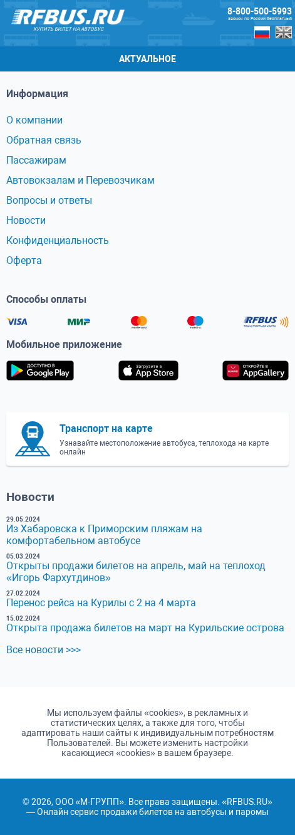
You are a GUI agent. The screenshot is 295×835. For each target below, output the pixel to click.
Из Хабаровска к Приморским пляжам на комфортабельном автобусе (104, 535)
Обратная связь (43, 140)
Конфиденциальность (57, 240)
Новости (26, 220)
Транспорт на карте (106, 428)
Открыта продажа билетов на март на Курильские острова (145, 628)
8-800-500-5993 (259, 11)
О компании (34, 120)
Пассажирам (36, 160)
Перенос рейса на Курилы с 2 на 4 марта (101, 603)
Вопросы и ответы (49, 200)
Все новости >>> (43, 650)
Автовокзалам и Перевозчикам (80, 180)
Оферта (24, 260)
